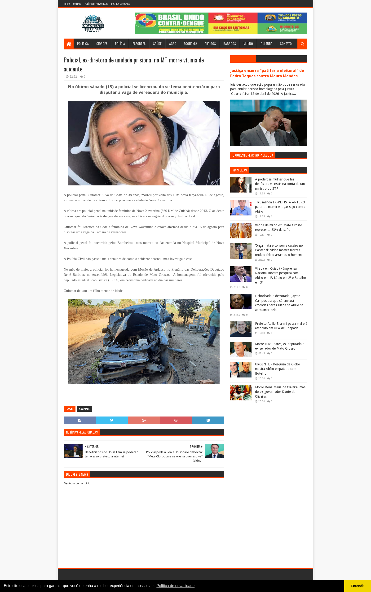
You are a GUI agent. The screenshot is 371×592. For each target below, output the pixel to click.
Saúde (157, 43)
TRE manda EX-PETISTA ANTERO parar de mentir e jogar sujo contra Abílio (280, 206)
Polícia (120, 43)
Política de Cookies (120, 3)
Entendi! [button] (358, 586)
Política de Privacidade (96, 3)
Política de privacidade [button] (175, 586)
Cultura (266, 43)
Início (67, 3)
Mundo (248, 43)
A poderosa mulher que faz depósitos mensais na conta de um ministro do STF (280, 183)
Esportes (139, 43)
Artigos (210, 43)
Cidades (101, 43)
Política (83, 43)
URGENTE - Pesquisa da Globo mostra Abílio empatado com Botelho (277, 368)
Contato (77, 3)
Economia (190, 43)
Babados (229, 43)
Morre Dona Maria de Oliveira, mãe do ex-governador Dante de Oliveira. (280, 391)
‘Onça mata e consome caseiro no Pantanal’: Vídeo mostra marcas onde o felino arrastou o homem (279, 250)
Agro (172, 43)
